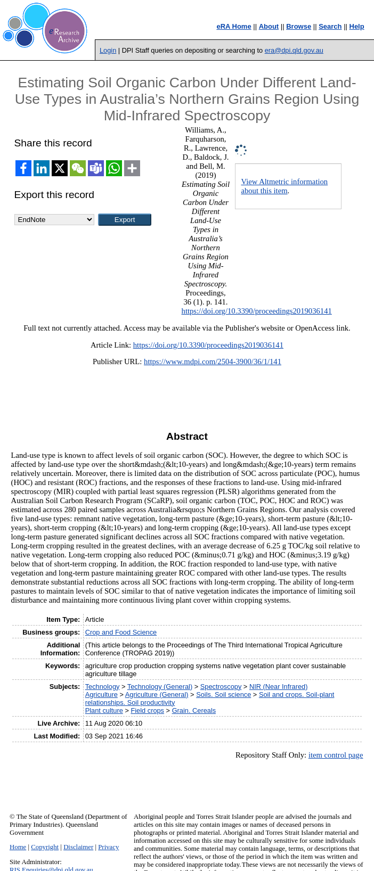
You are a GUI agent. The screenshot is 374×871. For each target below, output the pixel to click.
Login (108, 50)
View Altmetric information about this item (284, 186)
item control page (335, 755)
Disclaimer (78, 847)
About (269, 26)
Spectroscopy (221, 687)
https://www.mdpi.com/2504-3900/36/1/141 (212, 361)
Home (18, 847)
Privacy (108, 847)
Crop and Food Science (121, 632)
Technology (102, 687)
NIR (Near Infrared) (278, 687)
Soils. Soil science (223, 695)
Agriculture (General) (157, 695)
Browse (298, 26)
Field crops (147, 710)
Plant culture (104, 710)
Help (356, 26)
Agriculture (101, 695)
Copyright (45, 847)
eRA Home (233, 26)
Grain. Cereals (194, 710)
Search (330, 26)
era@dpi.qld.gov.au (294, 50)
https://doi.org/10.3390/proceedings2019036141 (257, 311)
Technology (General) (159, 687)
